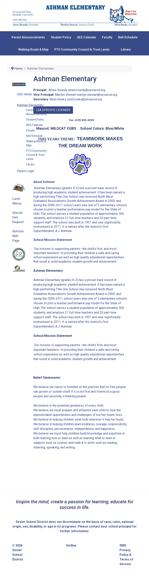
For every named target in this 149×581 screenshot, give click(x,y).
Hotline (71, 545)
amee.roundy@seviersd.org (86, 90)
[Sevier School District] (74, 15)
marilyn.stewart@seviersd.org (97, 95)
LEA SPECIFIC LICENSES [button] (53, 110)
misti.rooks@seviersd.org (84, 99)
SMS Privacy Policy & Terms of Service (126, 555)
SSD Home (24, 94)
